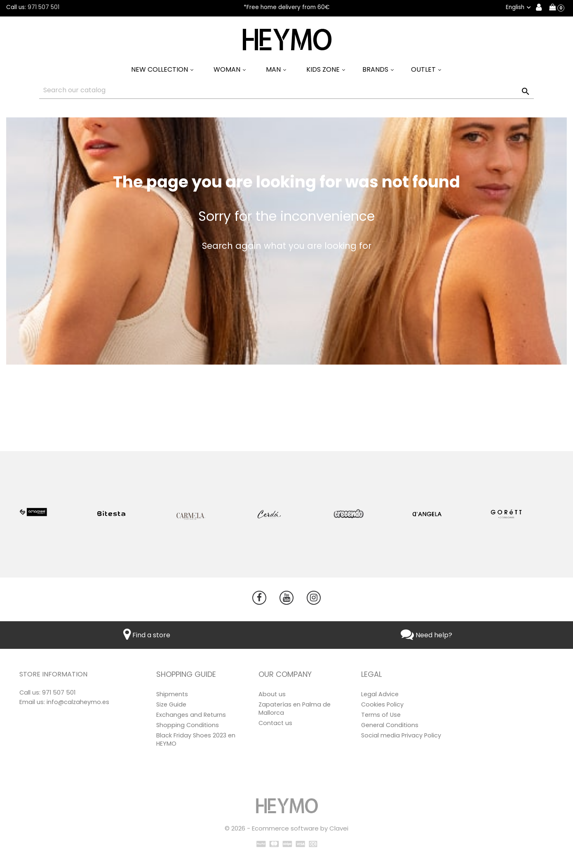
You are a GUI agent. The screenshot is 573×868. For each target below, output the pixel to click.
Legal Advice (380, 694)
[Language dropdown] (519, 7)
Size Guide (171, 704)
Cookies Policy (382, 704)
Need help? (426, 635)
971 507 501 (43, 7)
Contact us (275, 723)
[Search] (286, 90)
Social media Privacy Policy (401, 735)
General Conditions (389, 725)
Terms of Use (381, 715)
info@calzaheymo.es (78, 702)
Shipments (172, 694)
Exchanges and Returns (191, 715)
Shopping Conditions (187, 725)
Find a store (146, 635)
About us (272, 694)
